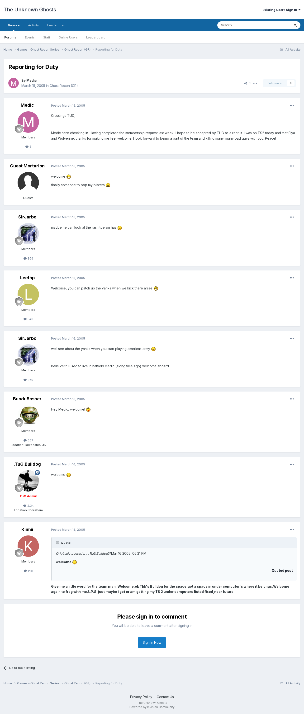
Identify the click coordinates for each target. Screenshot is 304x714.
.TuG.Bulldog (27, 464)
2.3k (28, 505)
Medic (31, 80)
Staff (46, 37)
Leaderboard (95, 37)
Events (30, 37)
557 (28, 440)
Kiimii (27, 529)
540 (28, 319)
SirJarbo (27, 216)
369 (28, 258)
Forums (10, 37)
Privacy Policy (141, 697)
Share (250, 83)
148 (28, 570)
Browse (13, 27)
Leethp (27, 277)
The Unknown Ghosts (30, 9)
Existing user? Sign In (281, 10)
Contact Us (165, 697)
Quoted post (282, 570)
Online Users (68, 37)
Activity (33, 25)
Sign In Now (152, 642)
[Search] (241, 25)
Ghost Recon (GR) (64, 86)
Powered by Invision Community (152, 707)
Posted (68, 105)
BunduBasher (27, 398)
